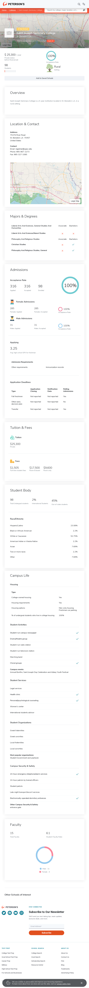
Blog (62, 965)
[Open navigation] (83, 4)
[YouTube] (16, 913)
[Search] (79, 4)
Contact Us (65, 957)
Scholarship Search (38, 961)
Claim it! (50, 41)
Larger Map (6, 45)
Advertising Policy (67, 973)
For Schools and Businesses (12, 973)
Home (4, 10)
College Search (36, 953)
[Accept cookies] (80, 983)
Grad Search (35, 957)
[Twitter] (4, 913)
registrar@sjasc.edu (24, 149)
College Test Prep (8, 953)
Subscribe (46, 933)
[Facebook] (10, 913)
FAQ (62, 961)
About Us (64, 953)
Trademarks (65, 969)
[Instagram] (21, 913)
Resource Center (37, 965)
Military (4, 965)
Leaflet (60, 14)
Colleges (12, 10)
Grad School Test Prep (10, 957)
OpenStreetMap (73, 14)
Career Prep (6, 961)
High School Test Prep (9, 969)
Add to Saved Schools (44, 78)
